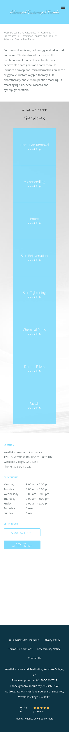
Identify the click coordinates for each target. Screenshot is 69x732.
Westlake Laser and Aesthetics (20, 32)
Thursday (30, 498)
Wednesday (30, 493)
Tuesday (30, 489)
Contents (46, 32)
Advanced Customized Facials (19, 39)
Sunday (30, 513)
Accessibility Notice (49, 649)
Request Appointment (22, 545)
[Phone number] (22, 532)
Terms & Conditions (20, 649)
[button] (63, 7)
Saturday (30, 508)
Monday (30, 484)
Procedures (10, 36)
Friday (30, 503)
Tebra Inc (34, 640)
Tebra (50, 718)
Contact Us (34, 658)
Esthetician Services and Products (40, 36)
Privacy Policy (52, 640)
